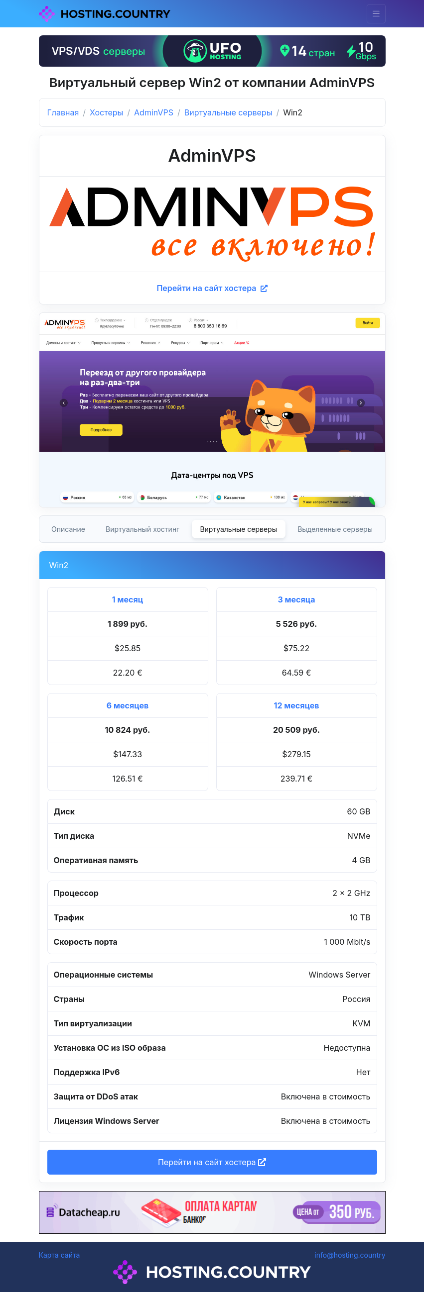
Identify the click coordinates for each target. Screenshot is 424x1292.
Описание (68, 529)
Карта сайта (59, 1255)
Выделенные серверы (335, 529)
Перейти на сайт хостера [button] (212, 1162)
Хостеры (106, 112)
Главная (63, 112)
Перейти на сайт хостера (211, 288)
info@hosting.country (349, 1255)
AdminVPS (153, 112)
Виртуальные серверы (228, 112)
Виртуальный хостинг (142, 529)
